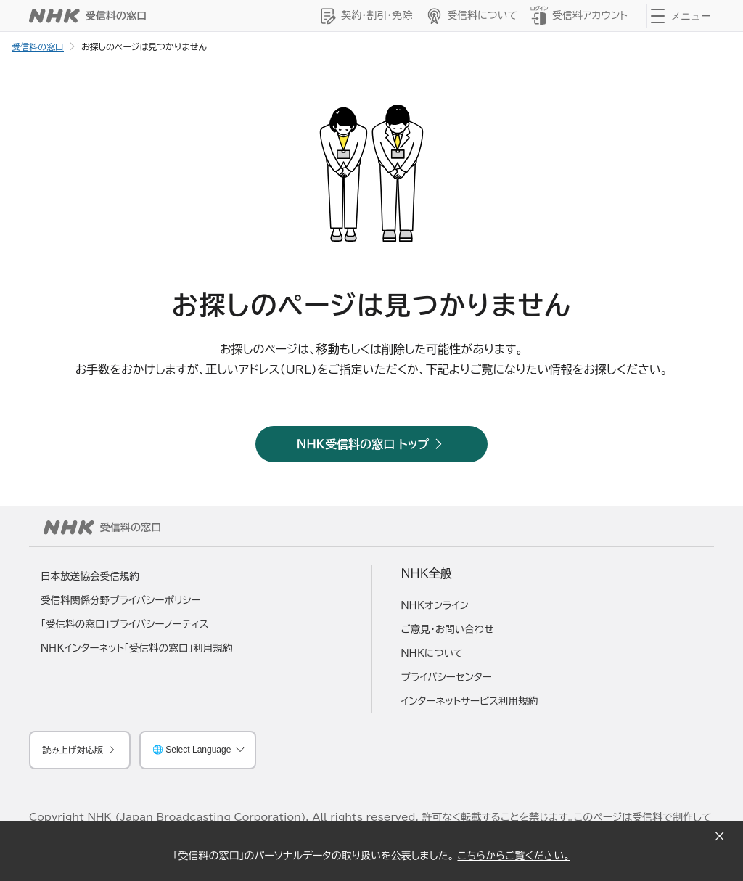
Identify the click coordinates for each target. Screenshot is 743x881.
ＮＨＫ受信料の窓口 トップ (363, 444)
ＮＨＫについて (432, 653)
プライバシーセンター (446, 677)
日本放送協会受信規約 (90, 576)
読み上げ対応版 (72, 749)
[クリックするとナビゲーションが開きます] (683, 16)
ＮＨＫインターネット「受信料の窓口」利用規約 (137, 648)
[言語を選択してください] (197, 750)
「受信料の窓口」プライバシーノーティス (125, 624)
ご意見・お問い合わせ (447, 629)
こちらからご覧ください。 (513, 856)
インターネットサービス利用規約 (469, 701)
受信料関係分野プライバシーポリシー (121, 600)
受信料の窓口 (38, 46)
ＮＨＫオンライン (435, 605)
